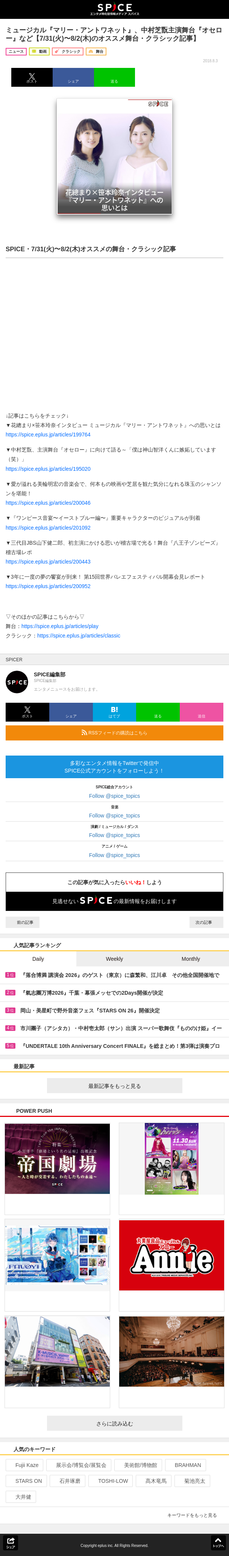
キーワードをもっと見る (195, 1515)
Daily (38, 959)
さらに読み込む (136, 1424)
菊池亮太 (191, 1481)
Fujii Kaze (23, 1465)
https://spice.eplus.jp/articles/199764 (48, 435)
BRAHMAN (184, 1465)
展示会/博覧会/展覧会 (78, 1465)
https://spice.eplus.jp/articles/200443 (48, 562)
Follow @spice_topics (114, 796)
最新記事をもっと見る (132, 1086)
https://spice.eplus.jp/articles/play (60, 626)
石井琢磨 (66, 1481)
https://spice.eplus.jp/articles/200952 (48, 586)
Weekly (114, 959)
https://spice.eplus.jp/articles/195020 (48, 469)
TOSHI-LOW (110, 1481)
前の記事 (22, 922)
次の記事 (206, 922)
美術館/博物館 (137, 1465)
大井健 (20, 1497)
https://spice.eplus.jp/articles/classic (78, 636)
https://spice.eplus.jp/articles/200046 (48, 503)
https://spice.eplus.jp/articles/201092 (48, 528)
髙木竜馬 (153, 1481)
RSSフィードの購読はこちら (149, 733)
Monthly (191, 959)
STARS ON (25, 1481)
